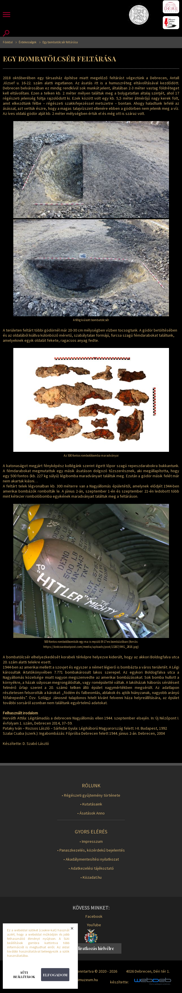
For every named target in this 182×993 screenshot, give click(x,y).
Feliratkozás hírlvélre (93, 948)
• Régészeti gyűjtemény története (91, 795)
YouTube (94, 924)
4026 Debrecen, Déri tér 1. (148, 971)
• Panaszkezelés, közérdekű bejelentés (91, 850)
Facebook (93, 916)
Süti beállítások (24, 974)
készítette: (119, 982)
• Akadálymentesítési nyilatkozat (91, 859)
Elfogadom (55, 974)
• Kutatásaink (91, 804)
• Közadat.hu (91, 877)
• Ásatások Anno (91, 813)
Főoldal (8, 42)
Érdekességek (28, 42)
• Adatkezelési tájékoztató (91, 868)
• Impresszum (91, 841)
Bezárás (75, 930)
